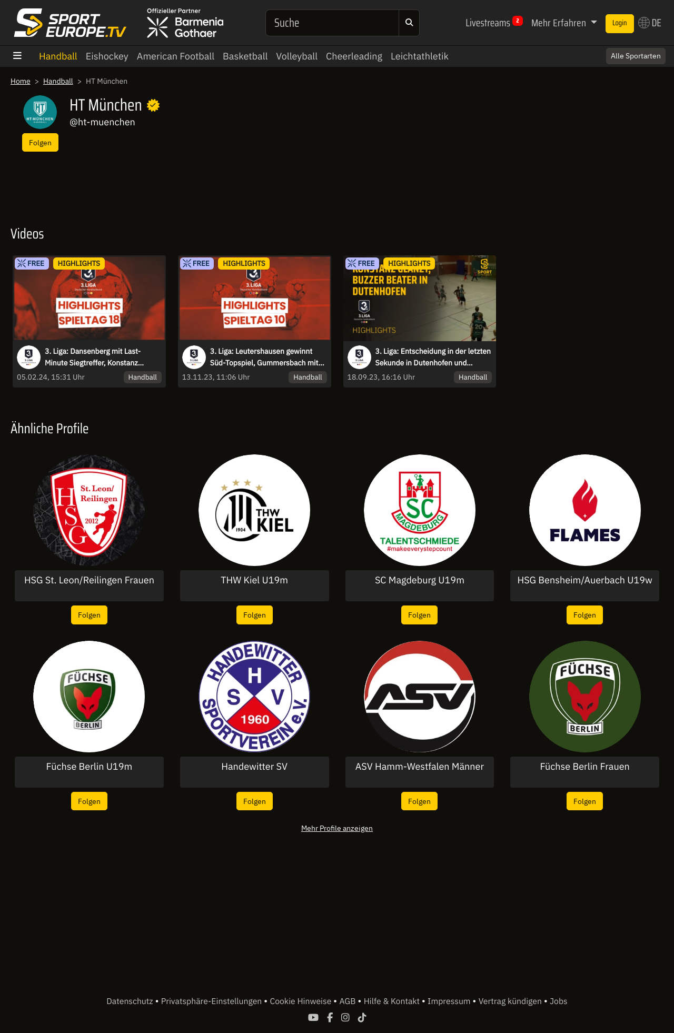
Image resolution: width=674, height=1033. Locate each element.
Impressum (450, 1001)
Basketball (245, 56)
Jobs (559, 1001)
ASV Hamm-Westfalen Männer (419, 766)
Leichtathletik (420, 56)
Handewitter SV (254, 766)
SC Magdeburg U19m (419, 580)
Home (21, 81)
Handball (58, 56)
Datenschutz (130, 1001)
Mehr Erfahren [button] (559, 22)
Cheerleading (354, 56)
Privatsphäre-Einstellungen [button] (212, 1001)
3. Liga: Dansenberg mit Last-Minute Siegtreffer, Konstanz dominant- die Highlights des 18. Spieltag (98, 357)
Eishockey (107, 56)
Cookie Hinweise (301, 1001)
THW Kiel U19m (254, 580)
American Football (175, 56)
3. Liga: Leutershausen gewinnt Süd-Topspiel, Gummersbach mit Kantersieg (264, 357)
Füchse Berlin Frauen (584, 766)
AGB (348, 1001)
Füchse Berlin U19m (89, 766)
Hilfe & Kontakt (393, 1001)
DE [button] (649, 22)
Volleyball (297, 56)
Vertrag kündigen (511, 1001)
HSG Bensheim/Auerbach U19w (584, 580)
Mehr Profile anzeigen (337, 828)
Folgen (40, 142)
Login (619, 23)
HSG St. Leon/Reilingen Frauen (89, 580)
